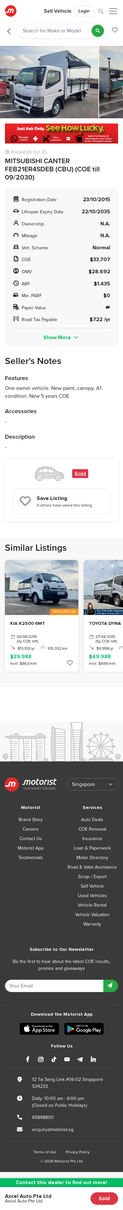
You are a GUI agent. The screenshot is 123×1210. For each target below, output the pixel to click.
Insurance (92, 838)
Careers (31, 829)
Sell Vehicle (58, 11)
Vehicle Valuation (92, 914)
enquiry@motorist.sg (52, 1129)
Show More (61, 337)
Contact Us (31, 838)
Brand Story (31, 819)
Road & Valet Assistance (92, 867)
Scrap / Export (92, 876)
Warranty (92, 924)
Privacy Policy (78, 1152)
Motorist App (31, 848)
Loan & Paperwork (92, 848)
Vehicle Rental (92, 905)
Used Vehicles (92, 895)
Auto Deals (92, 819)
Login (84, 11)
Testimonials (30, 857)
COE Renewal (92, 829)
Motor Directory (92, 857)
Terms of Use (44, 1152)
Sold (104, 1198)
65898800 (43, 1117)
